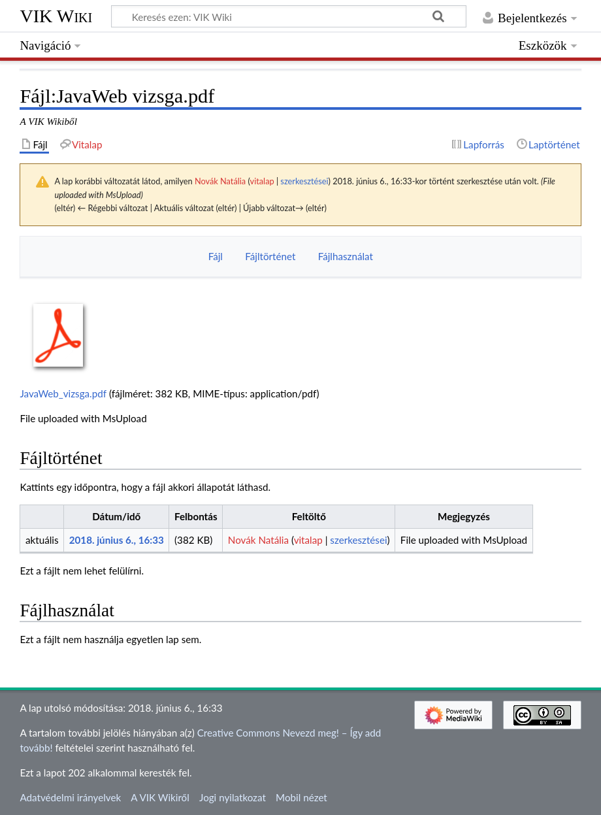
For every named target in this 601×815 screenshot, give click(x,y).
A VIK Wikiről (160, 797)
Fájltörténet (270, 256)
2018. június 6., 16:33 (116, 540)
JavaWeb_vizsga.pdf (63, 393)
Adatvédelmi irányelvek (70, 797)
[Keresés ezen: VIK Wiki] (289, 16)
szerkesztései (304, 181)
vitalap (262, 181)
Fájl (215, 256)
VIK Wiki (56, 16)
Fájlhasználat (345, 256)
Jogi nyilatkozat (232, 797)
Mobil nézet (301, 797)
